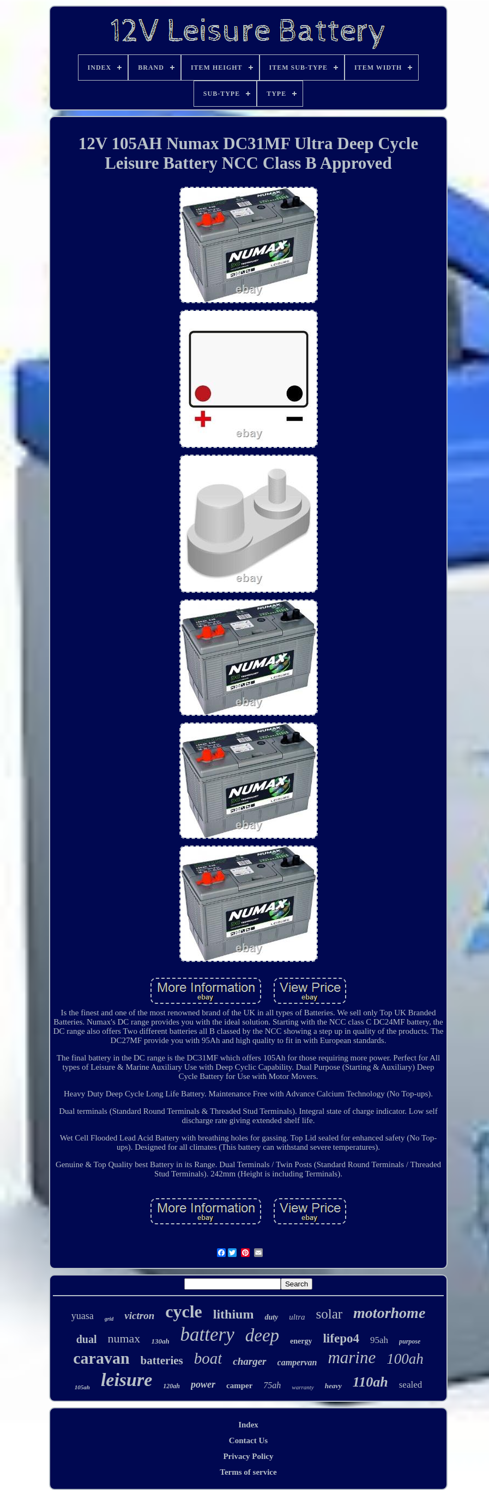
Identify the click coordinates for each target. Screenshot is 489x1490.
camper (239, 1385)
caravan (101, 1358)
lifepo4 (341, 1338)
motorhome (389, 1312)
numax (123, 1338)
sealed (410, 1384)
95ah (379, 1340)
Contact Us (248, 1440)
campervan (297, 1362)
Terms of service (248, 1472)
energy (301, 1341)
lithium (233, 1314)
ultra (297, 1317)
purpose (409, 1341)
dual (86, 1339)
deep (262, 1335)
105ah (82, 1387)
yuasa (82, 1315)
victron (139, 1315)
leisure (126, 1380)
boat (208, 1358)
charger (249, 1361)
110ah (370, 1382)
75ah (272, 1385)
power (203, 1384)
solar (329, 1314)
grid (109, 1319)
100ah (405, 1359)
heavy (333, 1386)
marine (352, 1357)
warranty (302, 1387)
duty (271, 1317)
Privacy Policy (248, 1456)
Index (248, 1424)
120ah (171, 1386)
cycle (183, 1311)
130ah (160, 1341)
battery (207, 1334)
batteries (162, 1360)
